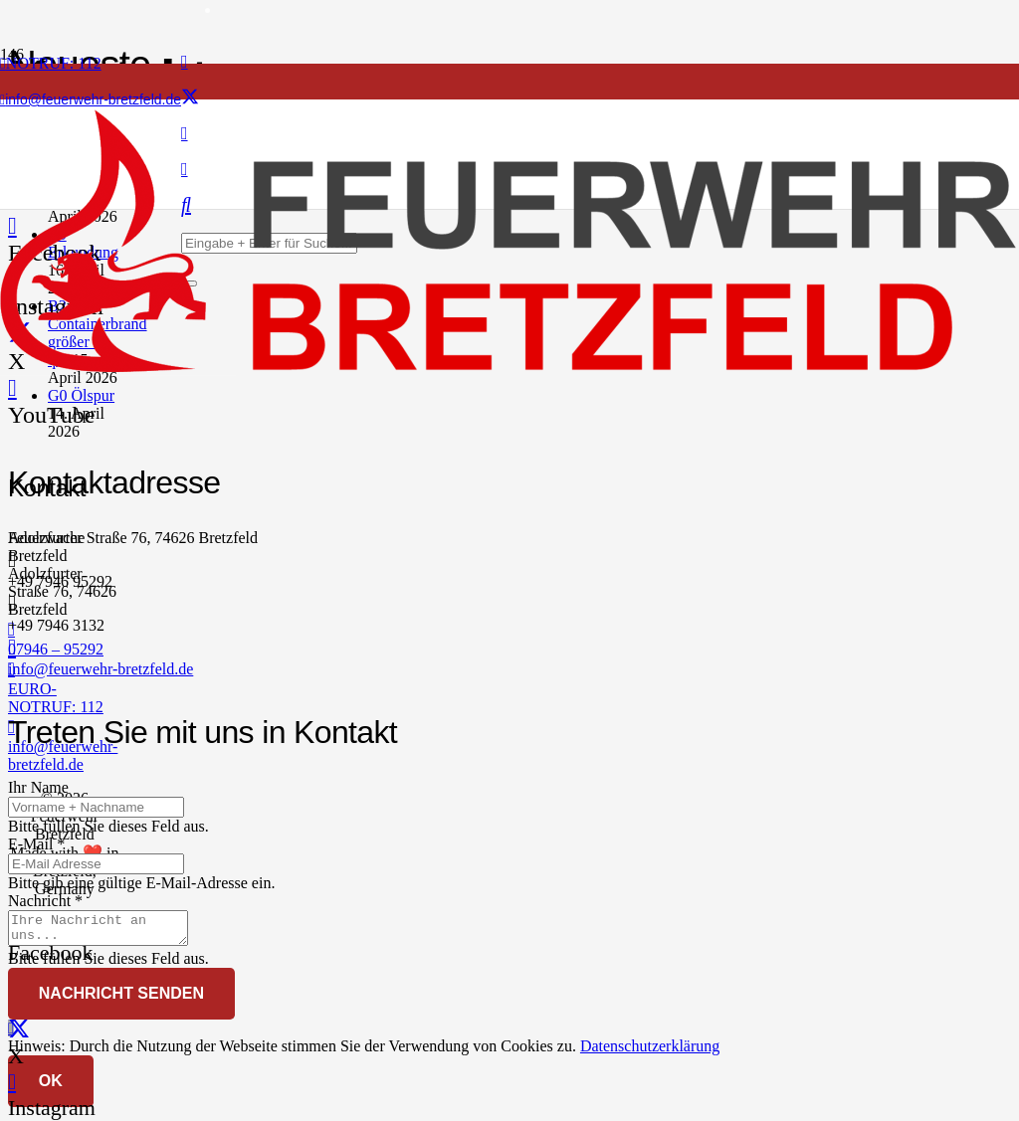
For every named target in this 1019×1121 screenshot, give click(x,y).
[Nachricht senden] (121, 1000)
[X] (190, 97)
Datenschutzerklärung (649, 1051)
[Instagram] (12, 1081)
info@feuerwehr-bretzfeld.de (100, 668)
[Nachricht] (108, 931)
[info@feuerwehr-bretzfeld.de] (175, 647)
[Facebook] (184, 62)
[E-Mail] (96, 863)
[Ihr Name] (96, 807)
